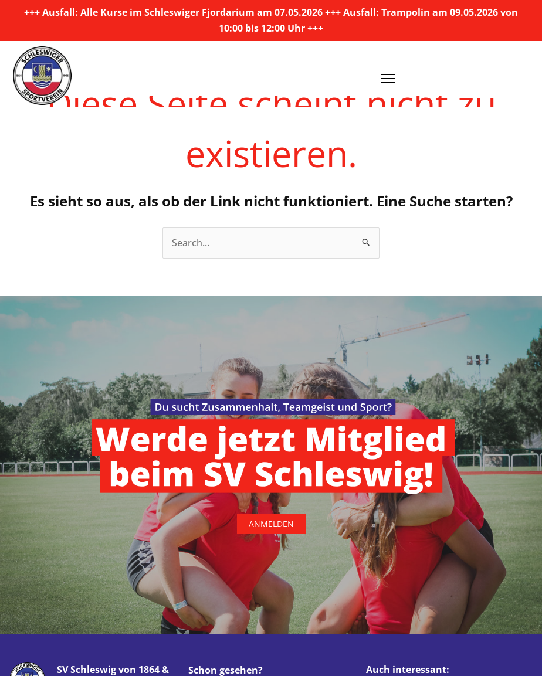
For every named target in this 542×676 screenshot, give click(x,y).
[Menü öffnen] (388, 74)
